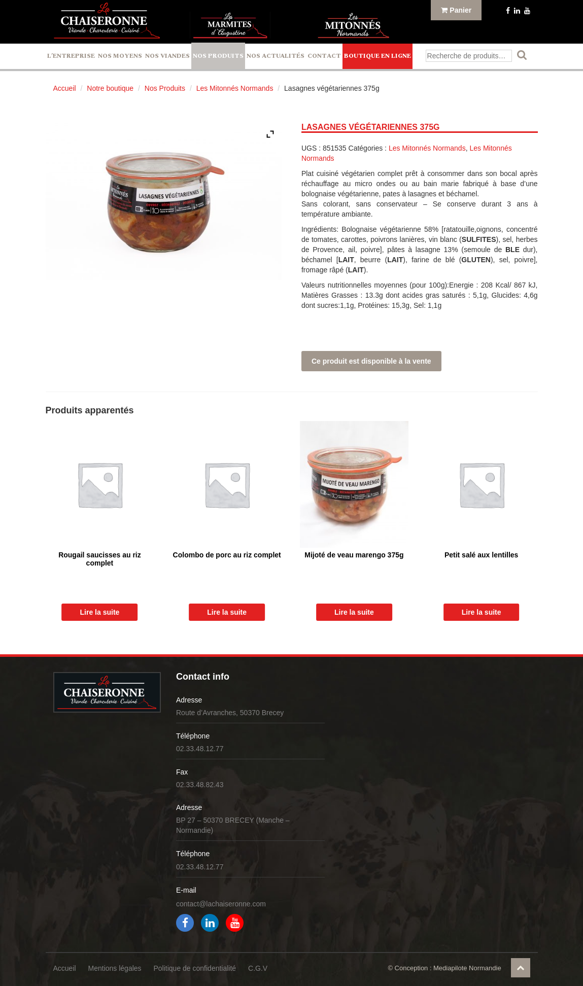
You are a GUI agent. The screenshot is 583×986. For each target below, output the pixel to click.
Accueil (64, 88)
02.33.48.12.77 (199, 749)
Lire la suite (100, 612)
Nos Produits (218, 56)
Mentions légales (115, 968)
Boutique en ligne (377, 56)
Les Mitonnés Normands (234, 88)
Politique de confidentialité (194, 968)
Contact (324, 56)
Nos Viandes (167, 56)
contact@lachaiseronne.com (221, 904)
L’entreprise (71, 56)
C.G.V (257, 968)
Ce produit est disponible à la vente (371, 361)
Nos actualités (275, 56)
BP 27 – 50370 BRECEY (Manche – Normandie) (233, 825)
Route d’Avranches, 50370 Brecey (230, 713)
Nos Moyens (120, 56)
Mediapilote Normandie (467, 968)
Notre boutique (110, 88)
